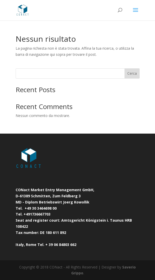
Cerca (132, 73)
